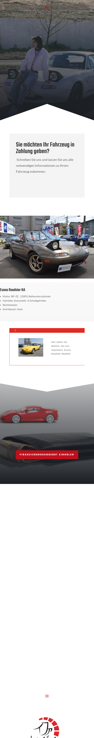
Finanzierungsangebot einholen (47, 455)
